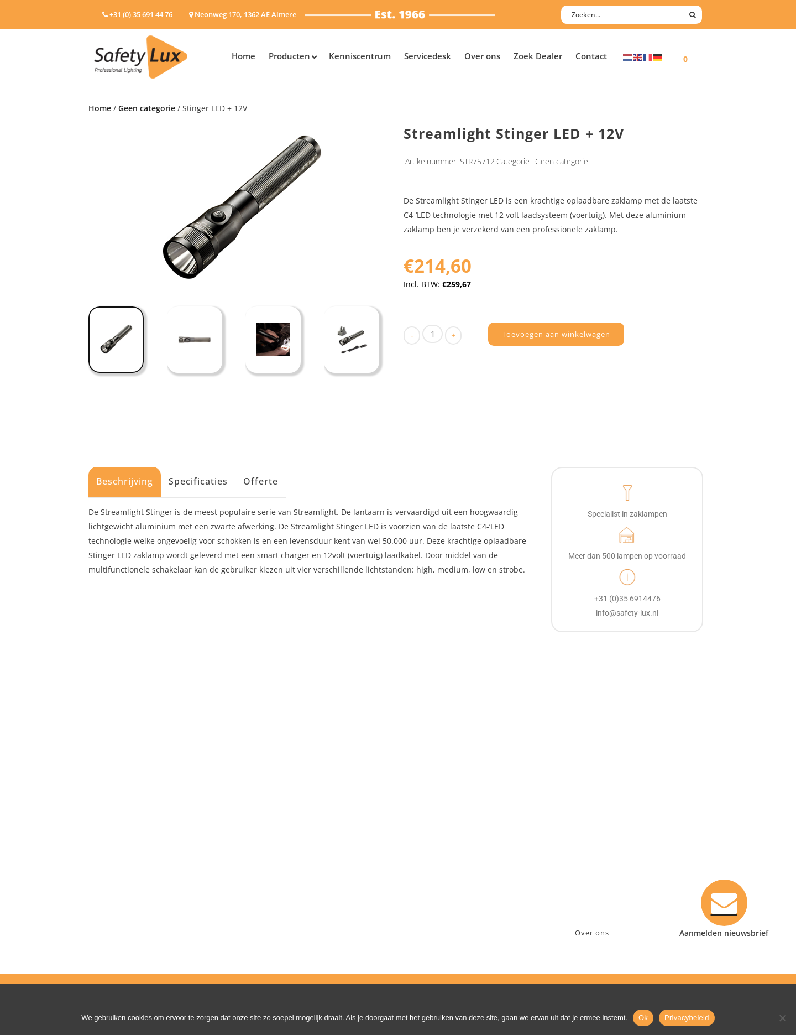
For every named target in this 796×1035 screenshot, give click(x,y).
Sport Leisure (282, 876)
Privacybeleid (686, 1017)
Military (271, 861)
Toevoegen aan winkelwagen (556, 334)
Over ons (592, 933)
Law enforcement (290, 818)
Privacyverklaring (441, 904)
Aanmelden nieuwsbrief (453, 804)
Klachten (425, 861)
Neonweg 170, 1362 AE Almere (617, 818)
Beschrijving (124, 481)
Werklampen (118, 847)
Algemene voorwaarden (453, 890)
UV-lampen (114, 919)
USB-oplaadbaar (124, 904)
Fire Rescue (278, 847)
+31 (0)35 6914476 (594, 833)
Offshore (273, 833)
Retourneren (433, 876)
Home (99, 108)
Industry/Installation (296, 804)
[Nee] (782, 1017)
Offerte (260, 481)
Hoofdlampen (120, 818)
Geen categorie (146, 108)
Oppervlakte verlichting (138, 861)
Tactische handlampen (136, 876)
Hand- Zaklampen (127, 804)
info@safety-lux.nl (595, 847)
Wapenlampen (121, 890)
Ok (643, 1017)
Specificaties (198, 481)
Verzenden (429, 847)
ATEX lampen (118, 833)
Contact (424, 818)
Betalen (423, 833)
